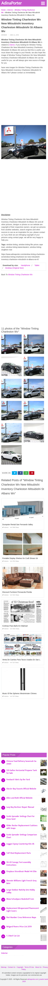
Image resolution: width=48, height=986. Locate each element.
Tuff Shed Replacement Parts (18, 853)
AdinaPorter (11, 3)
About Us (38, 967)
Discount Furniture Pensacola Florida (17, 592)
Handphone (25, 265)
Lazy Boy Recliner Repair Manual (20, 807)
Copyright (20, 967)
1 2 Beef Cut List (13, 936)
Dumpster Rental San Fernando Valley (17, 524)
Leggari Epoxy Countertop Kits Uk (20, 844)
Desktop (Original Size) (14, 268)
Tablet (36, 265)
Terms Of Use (29, 967)
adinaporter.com (32, 979)
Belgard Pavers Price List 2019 (19, 926)
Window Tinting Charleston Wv (20, 275)
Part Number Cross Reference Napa (21, 917)
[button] (43, 3)
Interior (4, 35)
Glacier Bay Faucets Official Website (21, 789)
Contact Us (11, 967)
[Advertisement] (24, 100)
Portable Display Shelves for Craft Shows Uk (20, 558)
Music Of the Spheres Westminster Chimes (19, 693)
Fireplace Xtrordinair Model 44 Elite (21, 871)
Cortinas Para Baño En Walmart (15, 626)
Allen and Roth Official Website (19, 798)
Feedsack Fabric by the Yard (18, 779)
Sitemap (4, 967)
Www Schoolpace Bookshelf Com (20, 899)
